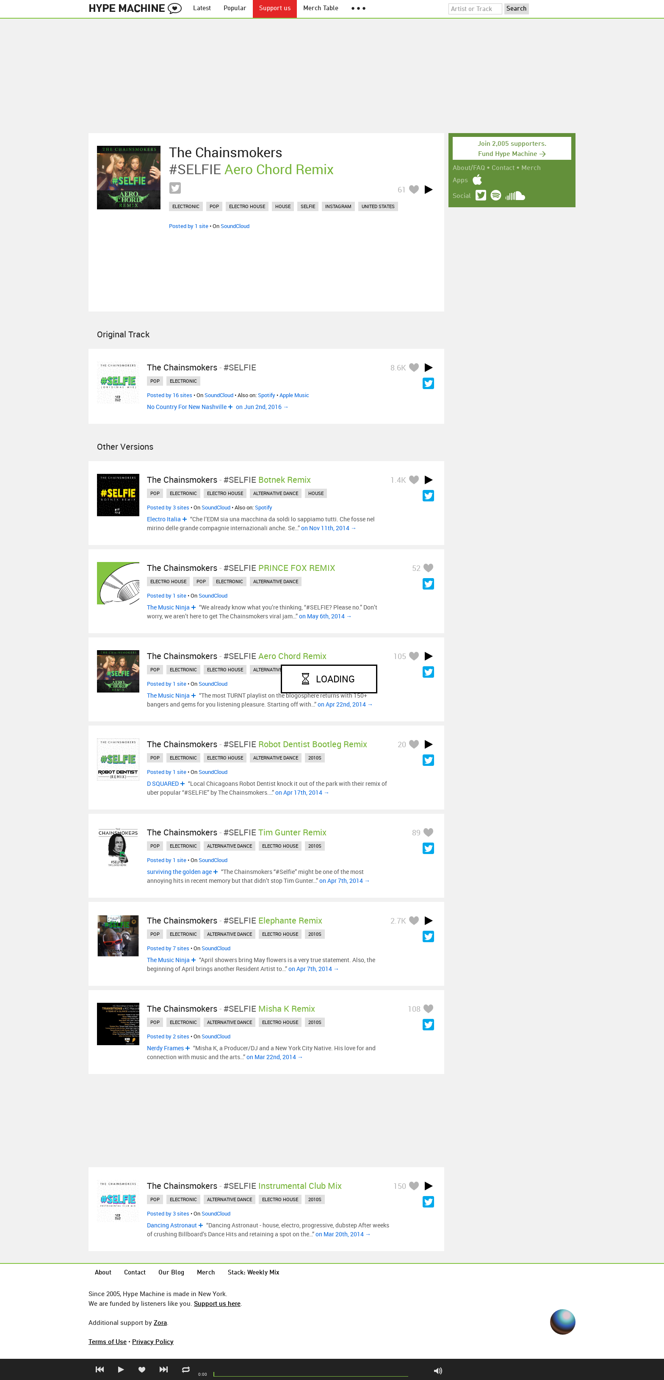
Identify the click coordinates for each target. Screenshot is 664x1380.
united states (378, 206)
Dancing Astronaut (172, 1225)
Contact (503, 168)
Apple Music (294, 395)
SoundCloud (235, 226)
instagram (338, 206)
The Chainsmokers (225, 152)
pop (214, 206)
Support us (274, 9)
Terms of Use (108, 1341)
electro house (247, 206)
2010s (314, 757)
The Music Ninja (168, 607)
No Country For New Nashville (187, 407)
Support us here (217, 1303)
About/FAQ (469, 168)
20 (402, 744)
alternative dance (275, 493)
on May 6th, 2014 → (325, 616)
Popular (235, 9)
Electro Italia (164, 519)
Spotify (266, 395)
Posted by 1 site (188, 226)
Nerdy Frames (165, 1048)
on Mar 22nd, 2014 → (274, 1057)
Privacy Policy (153, 1341)
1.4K (398, 480)
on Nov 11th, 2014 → (329, 528)
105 (399, 656)
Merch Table (320, 9)
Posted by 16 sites (169, 395)
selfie (308, 206)
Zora (160, 1322)
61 (402, 189)
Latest (202, 9)
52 (416, 568)
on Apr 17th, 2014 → (302, 792)
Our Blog (171, 1273)
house (282, 206)
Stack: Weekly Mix (253, 1273)
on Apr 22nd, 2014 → (345, 704)
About (103, 1273)
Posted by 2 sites (168, 1036)
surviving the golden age (179, 872)
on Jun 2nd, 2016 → (262, 407)
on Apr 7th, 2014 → (344, 880)
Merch (531, 168)
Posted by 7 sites (168, 948)
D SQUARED (163, 783)
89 (416, 832)
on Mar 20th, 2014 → (343, 1234)
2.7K (398, 920)
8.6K (398, 367)
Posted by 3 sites (168, 507)
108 (414, 1009)
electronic (185, 206)
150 (399, 1186)
